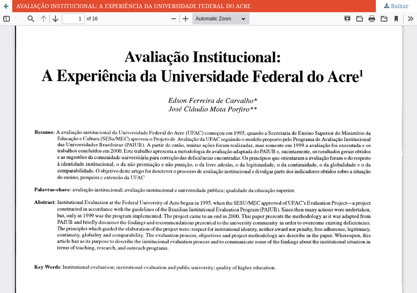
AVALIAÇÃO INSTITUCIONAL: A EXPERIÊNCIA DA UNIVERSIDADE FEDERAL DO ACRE (133, 6)
